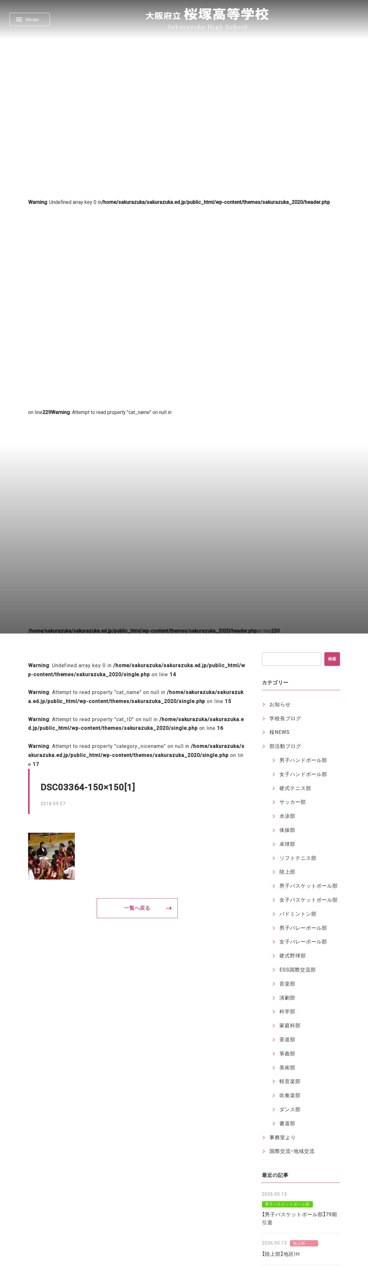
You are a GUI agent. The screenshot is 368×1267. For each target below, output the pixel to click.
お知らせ (280, 704)
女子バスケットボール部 (308, 900)
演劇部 (287, 998)
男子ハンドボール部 (303, 760)
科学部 (287, 1011)
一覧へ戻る (137, 908)
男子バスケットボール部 (308, 886)
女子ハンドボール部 (303, 774)
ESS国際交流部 (297, 970)
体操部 (287, 830)
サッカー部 (292, 802)
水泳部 (287, 816)
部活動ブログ (285, 746)
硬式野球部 (292, 956)
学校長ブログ (285, 718)
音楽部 (287, 984)
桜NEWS (279, 732)
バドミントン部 (298, 914)
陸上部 (287, 872)
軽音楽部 (290, 1081)
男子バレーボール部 (303, 928)
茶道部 (287, 1040)
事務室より (282, 1137)
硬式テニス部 (295, 788)
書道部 (287, 1123)
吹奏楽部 (290, 1095)
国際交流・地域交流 (292, 1151)
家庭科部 (290, 1026)
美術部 (287, 1068)
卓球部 (287, 844)
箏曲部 (287, 1054)
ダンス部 (290, 1109)
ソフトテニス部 (298, 858)
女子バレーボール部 (303, 942)
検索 (332, 659)
